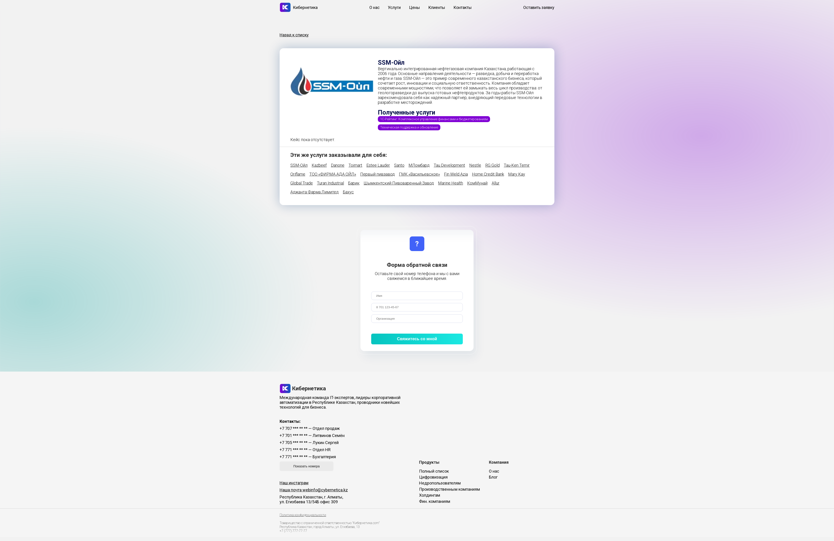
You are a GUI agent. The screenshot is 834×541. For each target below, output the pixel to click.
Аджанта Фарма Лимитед (314, 192)
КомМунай (477, 183)
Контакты (462, 7)
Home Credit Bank (488, 174)
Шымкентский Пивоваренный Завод (399, 183)
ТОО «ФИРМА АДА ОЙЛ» (332, 174)
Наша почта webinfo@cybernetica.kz (314, 489)
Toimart (355, 165)
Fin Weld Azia (456, 174)
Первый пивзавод (377, 174)
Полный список (434, 471)
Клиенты (436, 7)
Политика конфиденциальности (303, 515)
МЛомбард (419, 165)
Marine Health (450, 183)
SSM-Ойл (299, 165)
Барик (354, 183)
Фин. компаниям (434, 501)
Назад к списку (294, 34)
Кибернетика (299, 7)
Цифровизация (433, 477)
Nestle (475, 165)
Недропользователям (440, 483)
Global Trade (301, 183)
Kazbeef (319, 165)
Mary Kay (516, 174)
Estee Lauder (378, 165)
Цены (414, 7)
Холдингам (429, 495)
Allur (495, 183)
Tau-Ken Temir (517, 165)
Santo (399, 165)
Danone (337, 165)
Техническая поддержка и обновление (409, 127)
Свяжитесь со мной (417, 339)
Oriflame (297, 174)
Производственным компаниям (449, 489)
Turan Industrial (330, 183)
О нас (374, 7)
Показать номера (306, 466)
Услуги (394, 7)
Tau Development (449, 165)
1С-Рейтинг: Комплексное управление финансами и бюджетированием (434, 119)
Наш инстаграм (294, 482)
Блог (493, 477)
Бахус (348, 192)
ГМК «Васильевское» (419, 174)
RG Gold (492, 165)
